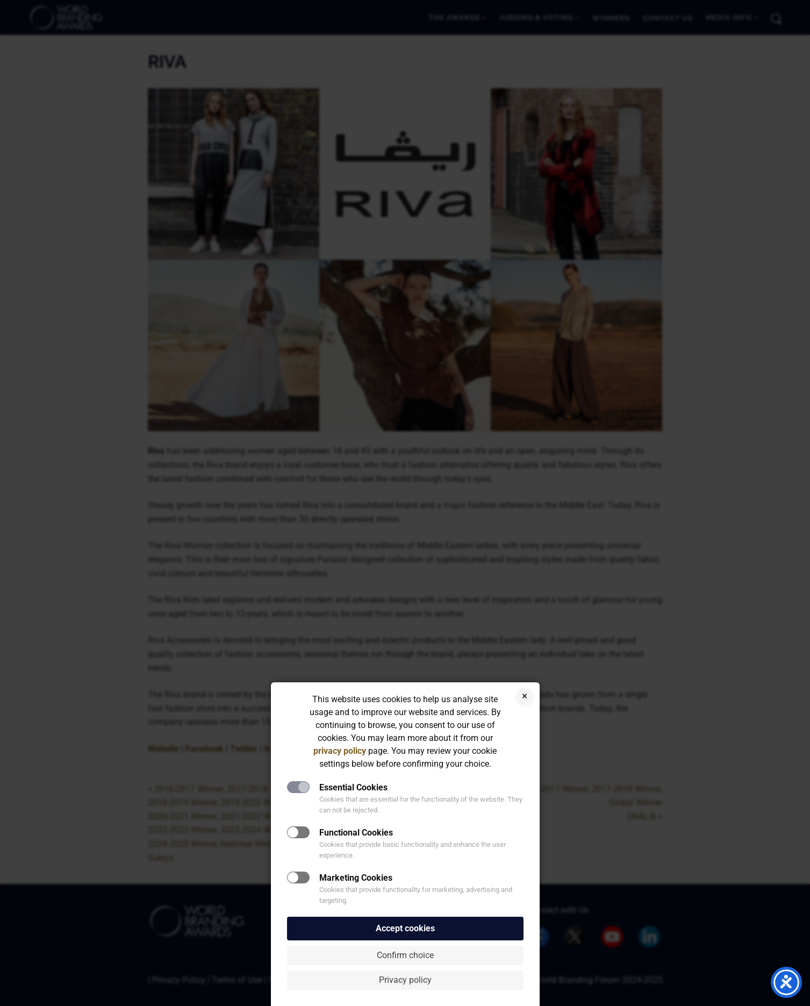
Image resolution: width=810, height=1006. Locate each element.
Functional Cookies (356, 832)
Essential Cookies (353, 787)
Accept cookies (405, 928)
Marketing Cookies (355, 878)
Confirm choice (405, 955)
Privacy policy (405, 980)
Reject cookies (524, 697)
